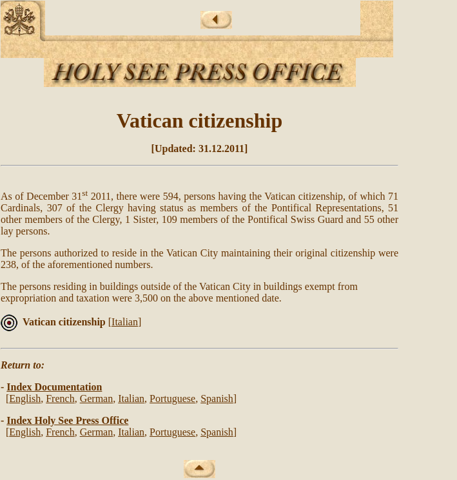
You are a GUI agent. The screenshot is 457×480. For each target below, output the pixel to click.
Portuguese (172, 398)
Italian (125, 321)
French (60, 398)
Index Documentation (54, 386)
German (96, 398)
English (25, 398)
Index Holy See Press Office (67, 420)
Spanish (216, 398)
